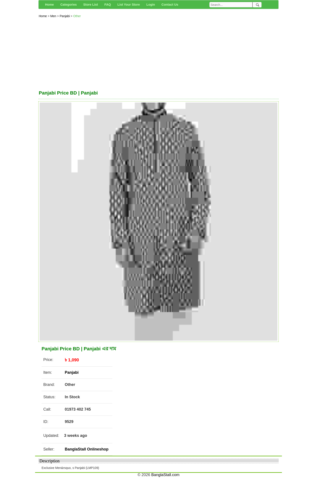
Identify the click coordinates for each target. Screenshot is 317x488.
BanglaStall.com (165, 475)
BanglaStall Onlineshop (86, 449)
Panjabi (65, 16)
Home (43, 16)
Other (77, 16)
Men (53, 16)
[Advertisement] (158, 53)
